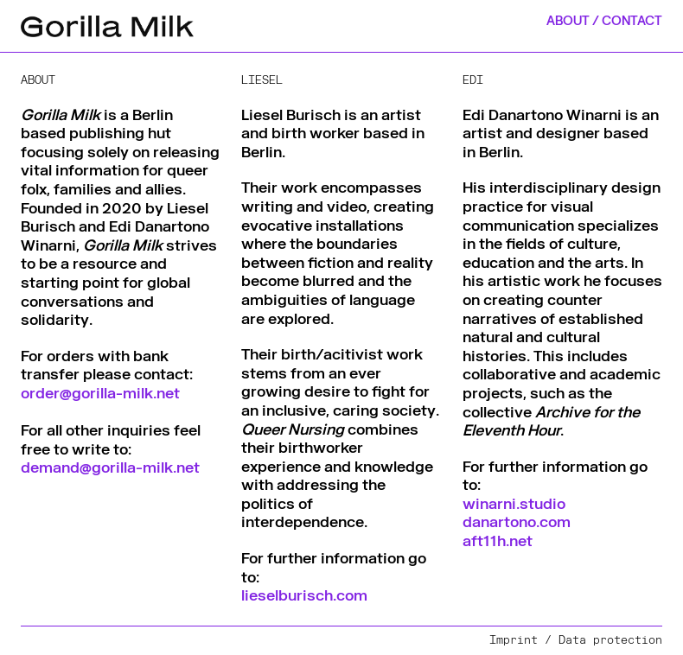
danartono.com (517, 521)
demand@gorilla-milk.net (110, 466)
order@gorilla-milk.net (100, 392)
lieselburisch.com (304, 594)
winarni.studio (514, 502)
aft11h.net (498, 540)
